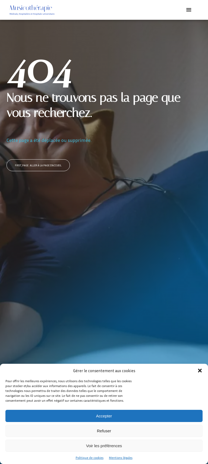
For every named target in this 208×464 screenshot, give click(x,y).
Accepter (104, 416)
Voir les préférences (104, 445)
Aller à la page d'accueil (38, 165)
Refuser (104, 431)
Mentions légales (120, 458)
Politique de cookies (89, 458)
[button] (200, 370)
